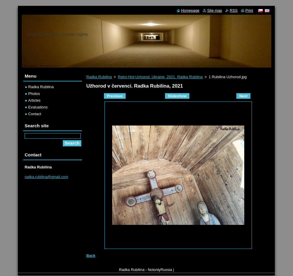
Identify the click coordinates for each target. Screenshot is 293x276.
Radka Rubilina (99, 77)
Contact (34, 114)
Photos (34, 93)
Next (243, 96)
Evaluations (38, 107)
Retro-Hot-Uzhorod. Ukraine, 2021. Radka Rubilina (160, 77)
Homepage (190, 10)
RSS (234, 10)
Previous (115, 96)
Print (249, 10)
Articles (34, 100)
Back (90, 255)
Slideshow (177, 96)
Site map (214, 10)
